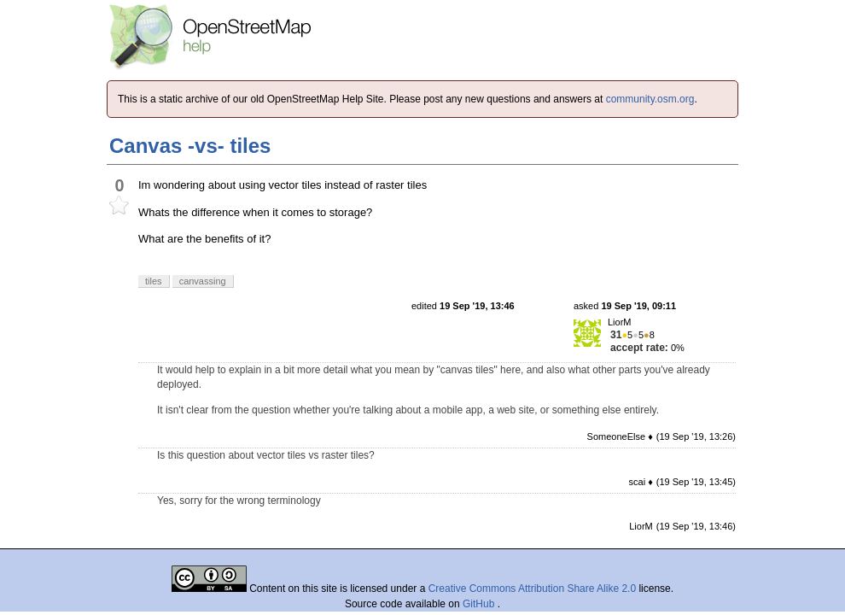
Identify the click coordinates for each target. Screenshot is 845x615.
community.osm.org (650, 99)
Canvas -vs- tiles (190, 145)
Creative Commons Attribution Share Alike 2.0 (532, 588)
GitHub (480, 604)
